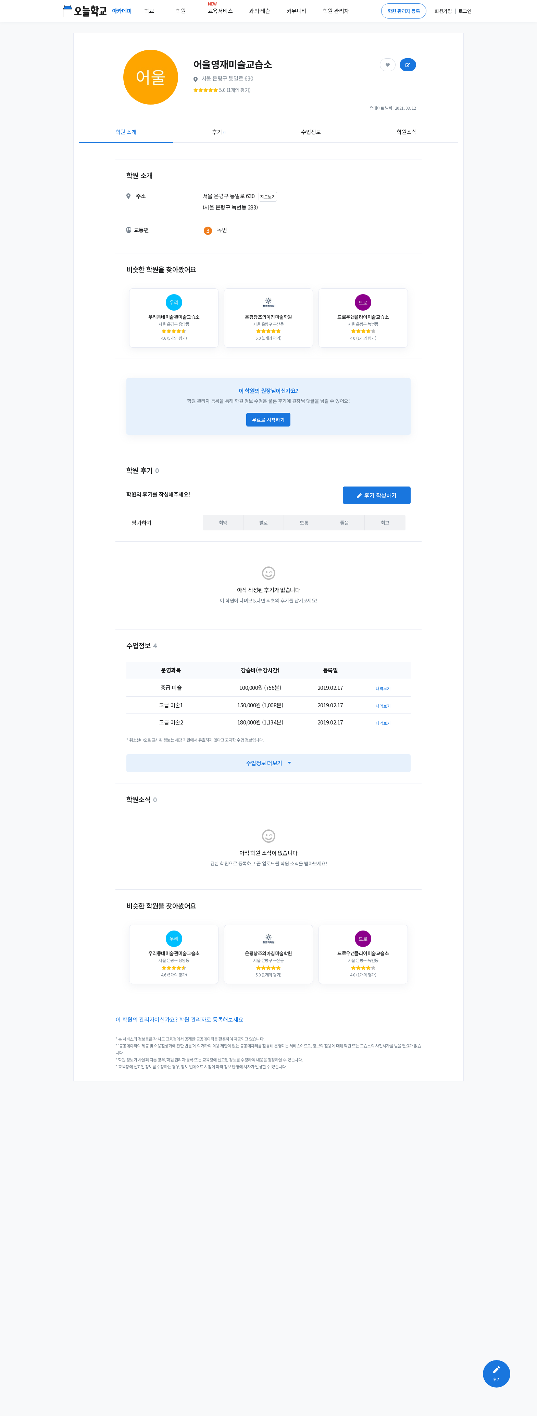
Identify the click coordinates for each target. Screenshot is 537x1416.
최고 (385, 522)
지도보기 (267, 197)
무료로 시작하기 (268, 419)
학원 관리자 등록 (404, 11)
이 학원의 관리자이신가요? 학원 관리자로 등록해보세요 (179, 1019)
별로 (263, 522)
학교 (149, 11)
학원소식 (406, 132)
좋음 (344, 522)
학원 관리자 (336, 11)
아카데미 (122, 11)
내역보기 (383, 688)
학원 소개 (126, 132)
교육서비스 (220, 9)
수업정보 (311, 132)
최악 (223, 522)
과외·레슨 (259, 11)
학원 (181, 11)
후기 (218, 132)
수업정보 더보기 (268, 763)
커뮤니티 (297, 11)
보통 (304, 522)
